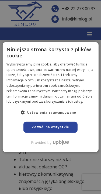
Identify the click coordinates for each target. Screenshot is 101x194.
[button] (50, 112)
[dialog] (50, 97)
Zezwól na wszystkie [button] (50, 127)
